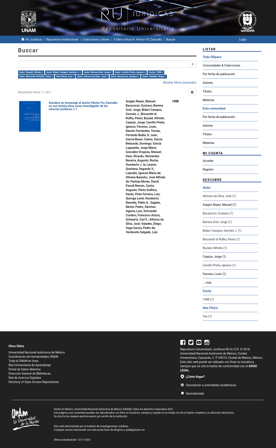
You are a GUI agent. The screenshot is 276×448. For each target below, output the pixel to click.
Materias (208, 100)
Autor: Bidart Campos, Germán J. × (63, 72)
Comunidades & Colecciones (221, 65)
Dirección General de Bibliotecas (30, 373)
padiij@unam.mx (135, 429)
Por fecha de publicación (219, 74)
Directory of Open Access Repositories (34, 382)
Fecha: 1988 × (156, 72)
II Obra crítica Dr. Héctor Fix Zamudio (138, 39)
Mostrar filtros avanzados (179, 82)
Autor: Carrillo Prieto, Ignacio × (130, 72)
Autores (208, 82)
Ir (193, 64)
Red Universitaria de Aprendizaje (30, 365)
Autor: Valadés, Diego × (154, 76)
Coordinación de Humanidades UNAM (33, 356)
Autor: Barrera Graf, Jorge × (98, 72)
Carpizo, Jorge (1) (214, 256)
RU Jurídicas (33, 39)
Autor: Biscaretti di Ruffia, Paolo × (36, 76)
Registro (208, 169)
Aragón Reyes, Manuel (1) (219, 204)
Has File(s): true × (65, 76)
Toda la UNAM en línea (23, 361)
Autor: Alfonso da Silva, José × (92, 76)
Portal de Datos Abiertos (25, 369)
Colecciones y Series (96, 39)
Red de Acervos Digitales (25, 377)
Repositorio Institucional (62, 39)
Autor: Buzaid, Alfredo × (31, 72)
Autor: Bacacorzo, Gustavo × (125, 76)
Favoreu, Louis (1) (214, 274)
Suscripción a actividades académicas (208, 385)
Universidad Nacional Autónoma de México (37, 352)
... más (207, 282)
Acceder (208, 160)
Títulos (207, 91)
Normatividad (192, 393)
